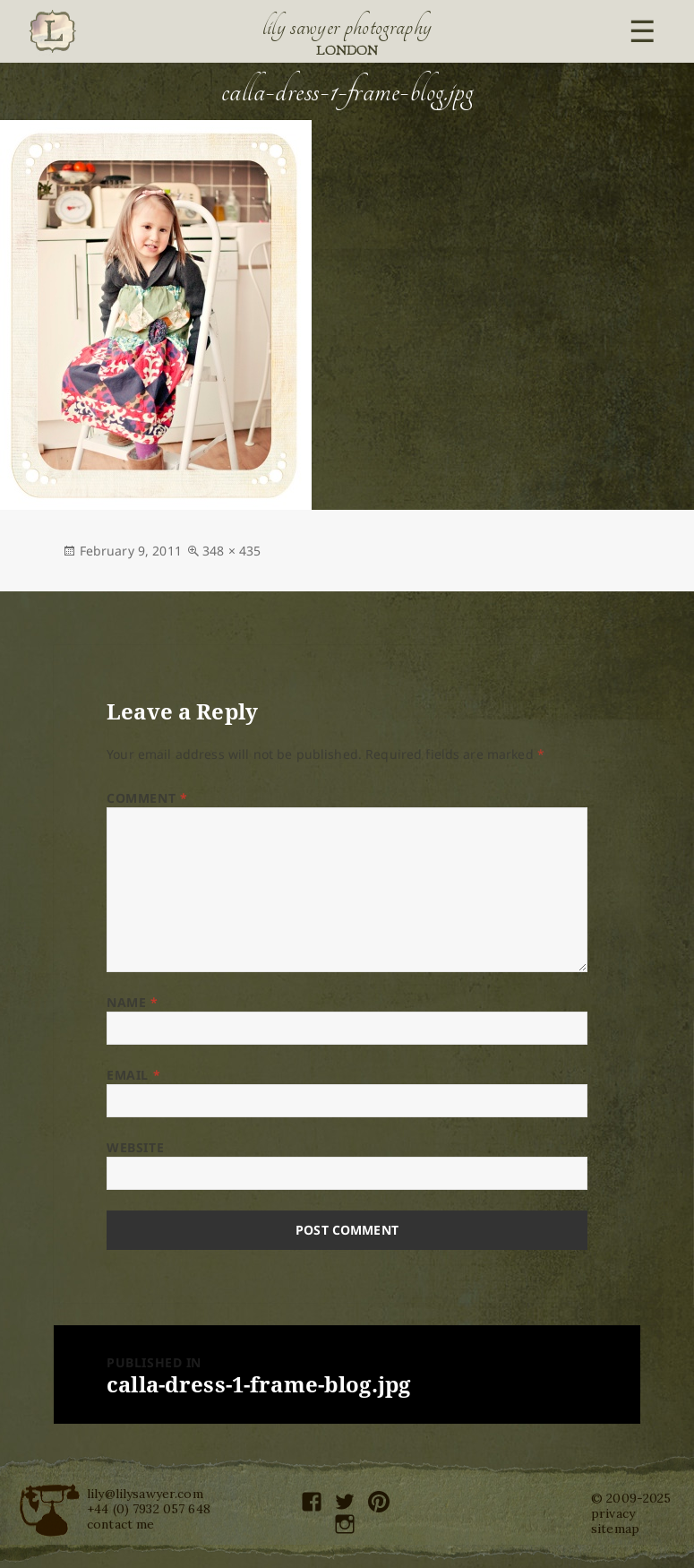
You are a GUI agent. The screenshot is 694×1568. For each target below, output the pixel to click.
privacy (613, 1513)
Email (133, 1074)
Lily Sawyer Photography (347, 27)
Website (135, 1147)
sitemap (615, 1529)
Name (132, 1002)
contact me (120, 1524)
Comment (147, 797)
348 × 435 (231, 550)
